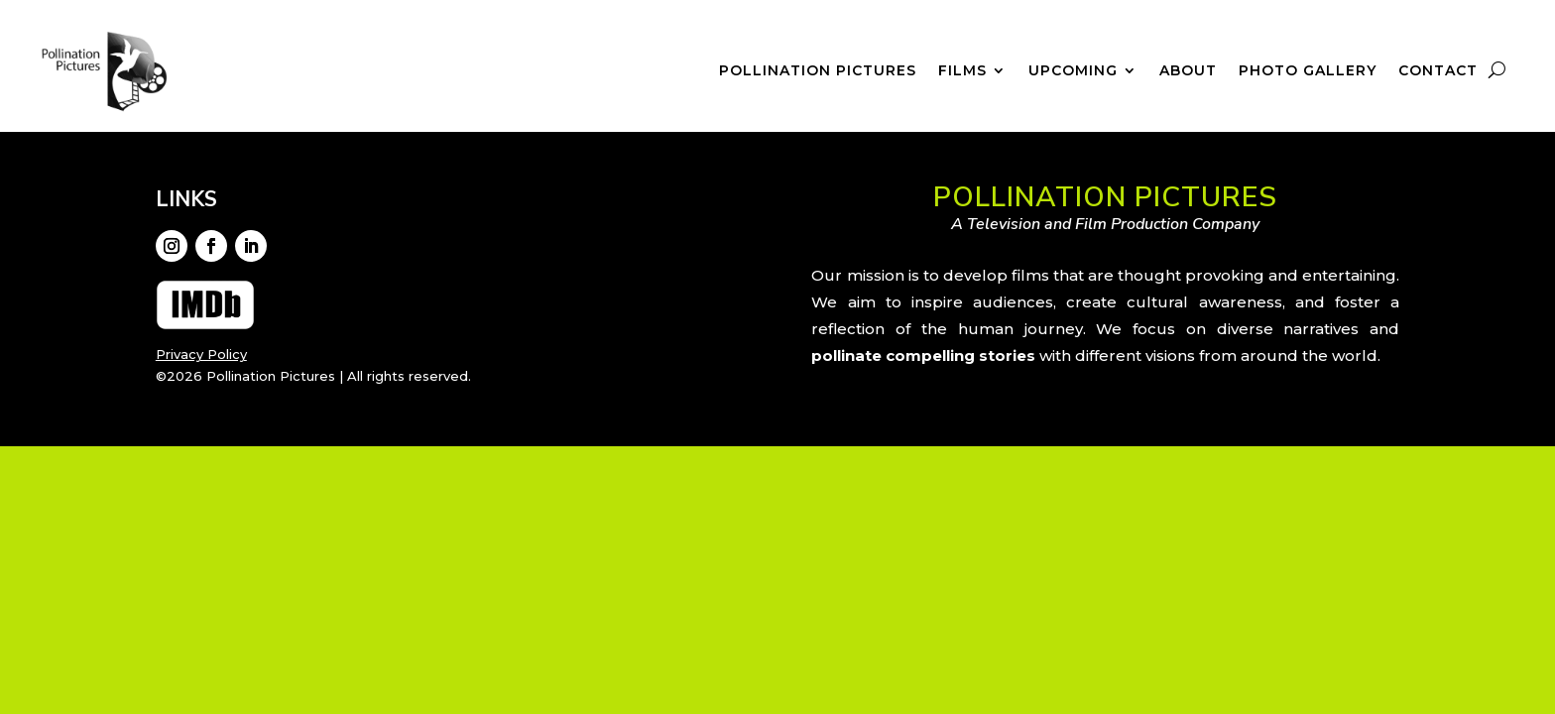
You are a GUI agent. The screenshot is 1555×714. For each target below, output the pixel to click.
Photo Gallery (1307, 71)
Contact (1438, 71)
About (1188, 71)
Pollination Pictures (817, 71)
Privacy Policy (201, 354)
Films (962, 71)
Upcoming (1073, 71)
